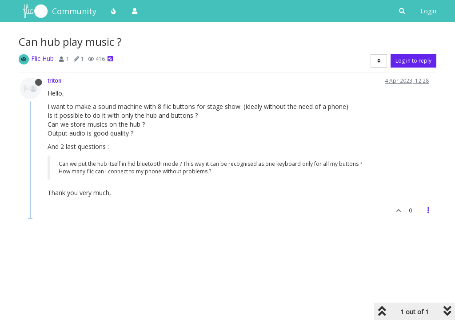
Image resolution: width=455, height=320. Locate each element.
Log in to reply (413, 60)
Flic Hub (42, 58)
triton (54, 80)
